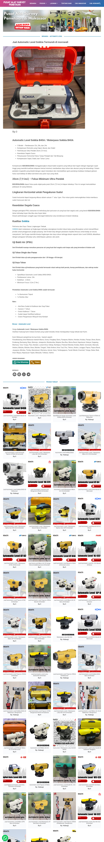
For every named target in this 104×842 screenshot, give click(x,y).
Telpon (65, 316)
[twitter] (47, 328)
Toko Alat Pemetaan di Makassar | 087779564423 (54, 839)
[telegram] (56, 328)
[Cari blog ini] (100, 3)
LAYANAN (53, 3)
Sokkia (53, 156)
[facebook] (42, 328)
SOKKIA (43, 165)
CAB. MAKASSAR (80, 3)
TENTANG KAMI (66, 3)
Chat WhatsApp (49, 316)
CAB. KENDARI (94, 3)
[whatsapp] (51, 328)
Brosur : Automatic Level (49, 267)
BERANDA (33, 3)
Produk (42, 3)
